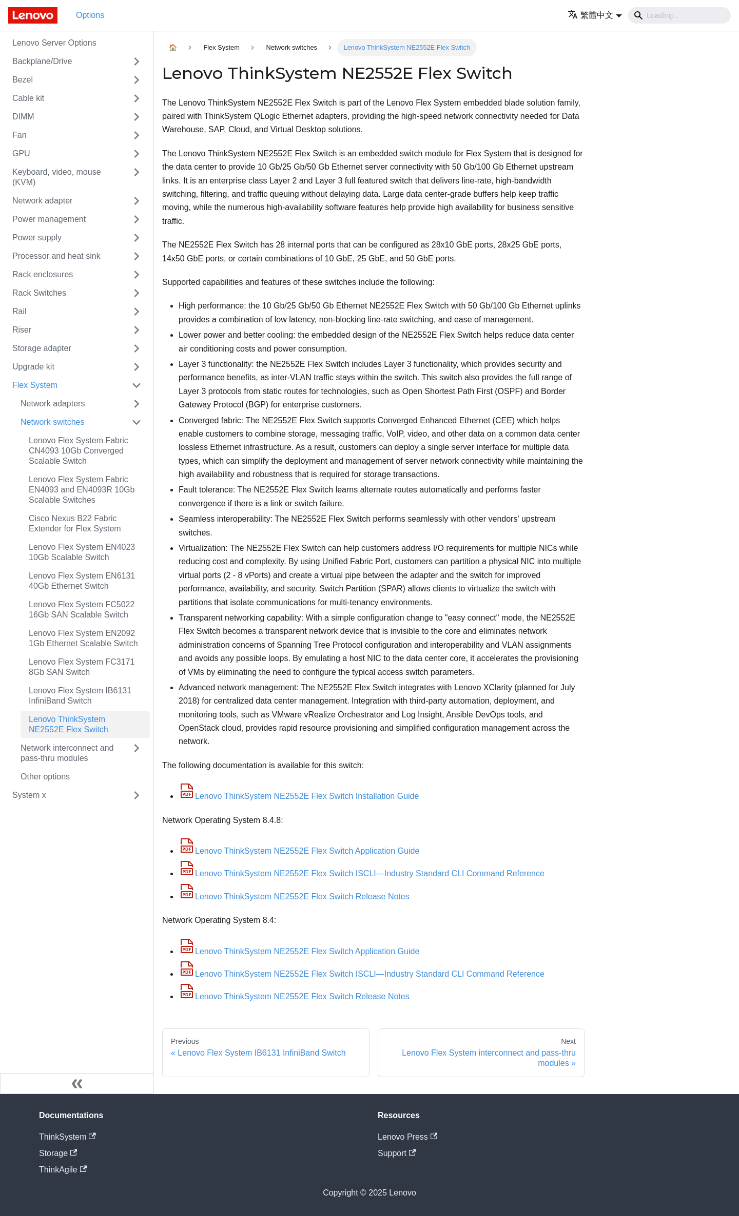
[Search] (679, 15)
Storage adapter (41, 348)
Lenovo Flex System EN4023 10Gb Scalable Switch (82, 552)
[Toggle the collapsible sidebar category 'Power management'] (136, 219)
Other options (45, 776)
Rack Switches (39, 292)
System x (29, 795)
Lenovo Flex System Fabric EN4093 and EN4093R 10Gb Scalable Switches (81, 489)
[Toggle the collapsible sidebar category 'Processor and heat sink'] (136, 256)
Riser (21, 329)
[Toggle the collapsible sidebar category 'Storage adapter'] (136, 348)
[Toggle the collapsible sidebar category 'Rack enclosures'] (136, 274)
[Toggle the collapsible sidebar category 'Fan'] (136, 135)
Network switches (52, 422)
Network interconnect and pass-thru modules (67, 753)
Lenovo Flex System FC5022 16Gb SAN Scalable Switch (81, 609)
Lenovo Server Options (54, 42)
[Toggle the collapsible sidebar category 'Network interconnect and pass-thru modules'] (136, 753)
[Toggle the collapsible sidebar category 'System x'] (136, 795)
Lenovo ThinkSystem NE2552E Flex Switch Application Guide (299, 851)
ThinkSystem (67, 1136)
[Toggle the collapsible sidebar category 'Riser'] (136, 330)
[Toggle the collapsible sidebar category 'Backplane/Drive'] (136, 61)
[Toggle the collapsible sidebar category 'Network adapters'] (136, 404)
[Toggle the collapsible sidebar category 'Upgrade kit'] (136, 367)
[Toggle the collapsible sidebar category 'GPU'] (136, 154)
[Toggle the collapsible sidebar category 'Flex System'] (136, 385)
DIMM (23, 116)
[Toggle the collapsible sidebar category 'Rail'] (136, 311)
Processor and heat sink (56, 256)
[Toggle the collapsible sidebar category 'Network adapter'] (136, 201)
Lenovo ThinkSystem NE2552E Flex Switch (68, 724)
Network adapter (42, 200)
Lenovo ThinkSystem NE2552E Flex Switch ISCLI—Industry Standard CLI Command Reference (361, 873)
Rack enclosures (42, 274)
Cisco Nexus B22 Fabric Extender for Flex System (75, 523)
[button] (595, 15)
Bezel (22, 79)
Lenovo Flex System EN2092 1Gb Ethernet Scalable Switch (83, 638)
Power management (49, 219)
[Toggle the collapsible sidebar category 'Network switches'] (136, 422)
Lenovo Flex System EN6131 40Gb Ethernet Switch (82, 580)
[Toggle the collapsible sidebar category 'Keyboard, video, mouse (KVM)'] (136, 177)
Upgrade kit (33, 366)
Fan (19, 135)
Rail (19, 311)
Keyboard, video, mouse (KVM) (56, 177)
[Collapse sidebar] (77, 1083)
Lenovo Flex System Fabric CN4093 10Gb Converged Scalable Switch (78, 450)
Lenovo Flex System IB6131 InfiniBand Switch (80, 695)
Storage (58, 1153)
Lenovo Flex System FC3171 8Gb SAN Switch (81, 666)
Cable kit (28, 98)
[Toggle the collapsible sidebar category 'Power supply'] (136, 238)
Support (397, 1153)
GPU (21, 153)
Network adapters (53, 403)
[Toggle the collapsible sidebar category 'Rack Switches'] (136, 293)
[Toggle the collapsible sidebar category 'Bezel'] (136, 80)
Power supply (37, 237)
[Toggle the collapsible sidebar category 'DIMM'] (136, 117)
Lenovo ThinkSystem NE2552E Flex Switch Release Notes (294, 896)
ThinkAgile (63, 1169)
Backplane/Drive (42, 61)
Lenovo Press (407, 1136)
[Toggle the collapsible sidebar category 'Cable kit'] (136, 98)
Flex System (34, 385)
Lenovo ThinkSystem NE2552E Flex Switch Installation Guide (299, 796)
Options (90, 15)
